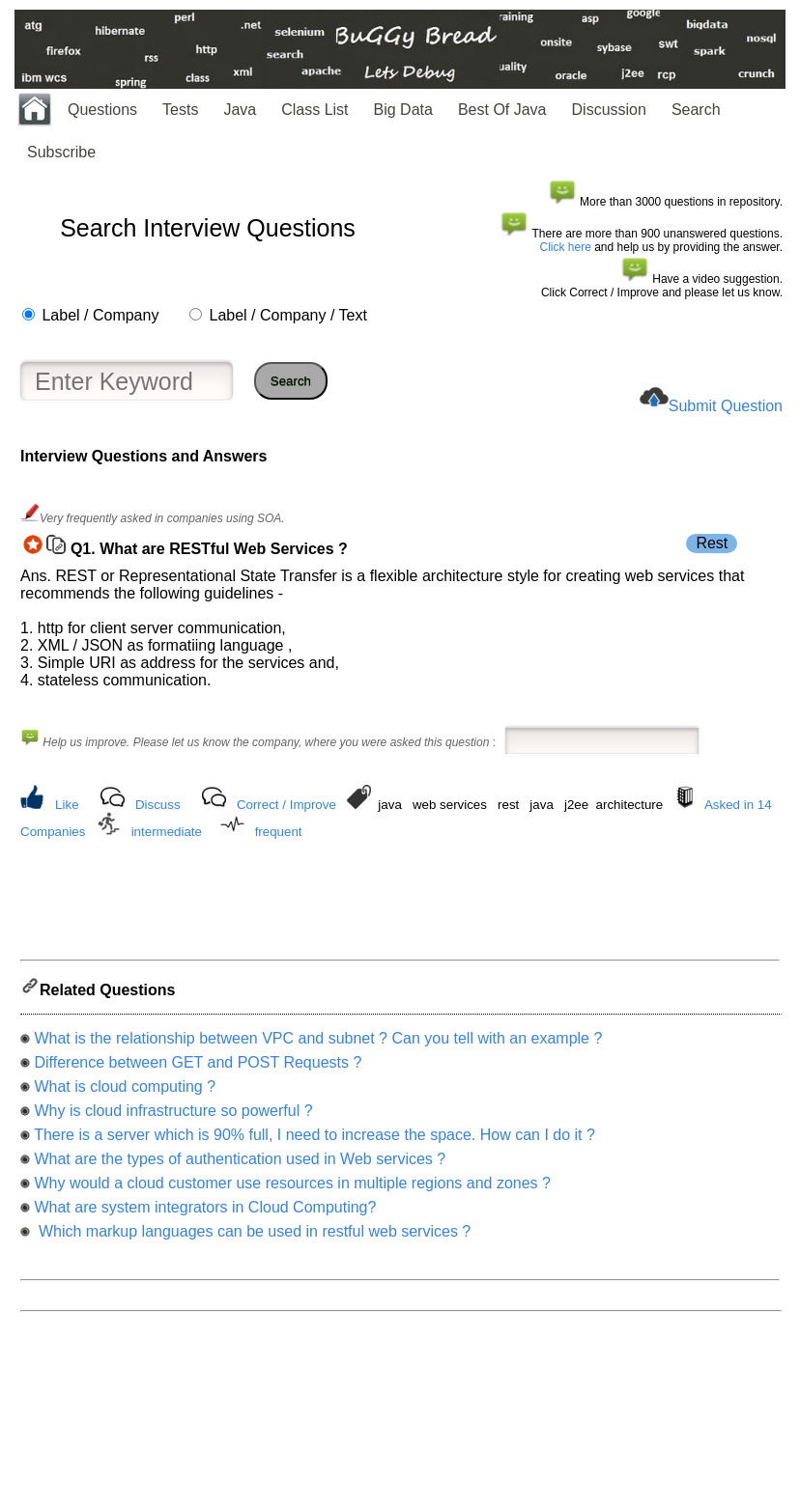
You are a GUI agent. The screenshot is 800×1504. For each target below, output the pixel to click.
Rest (712, 543)
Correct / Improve (286, 804)
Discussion (609, 109)
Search (696, 109)
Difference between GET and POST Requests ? (197, 1068)
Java (239, 109)
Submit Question (726, 406)
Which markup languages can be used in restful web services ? (252, 1237)
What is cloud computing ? (124, 1092)
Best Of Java (502, 109)
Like (66, 804)
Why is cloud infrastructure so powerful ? (173, 1116)
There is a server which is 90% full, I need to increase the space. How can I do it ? (314, 1140)
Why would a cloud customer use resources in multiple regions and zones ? (292, 1189)
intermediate (166, 831)
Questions (102, 109)
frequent (278, 831)
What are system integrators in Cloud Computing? (205, 1213)
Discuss (158, 804)
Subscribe (61, 152)
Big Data (403, 109)
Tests (180, 109)
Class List (314, 109)
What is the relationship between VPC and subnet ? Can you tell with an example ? (318, 1044)
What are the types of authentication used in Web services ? (239, 1164)
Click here (565, 247)
